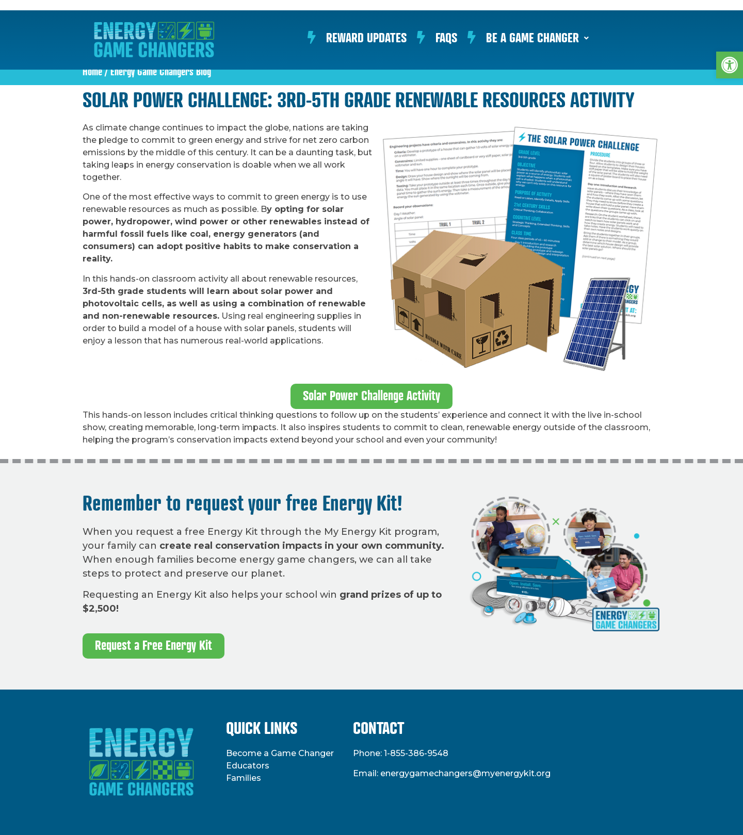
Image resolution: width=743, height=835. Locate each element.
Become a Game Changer (280, 753)
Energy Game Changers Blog (160, 72)
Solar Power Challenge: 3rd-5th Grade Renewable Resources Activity (359, 101)
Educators (247, 766)
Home (92, 72)
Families (243, 778)
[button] (729, 65)
